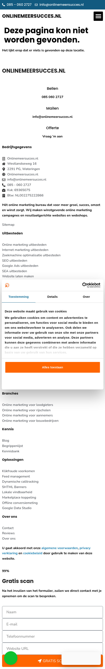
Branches (10, 393)
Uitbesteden (12, 233)
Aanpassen (52, 380)
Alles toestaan (52, 367)
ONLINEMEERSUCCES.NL (31, 16)
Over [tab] (86, 296)
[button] (98, 16)
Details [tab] (52, 296)
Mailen (52, 108)
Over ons (9, 516)
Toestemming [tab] (18, 296)
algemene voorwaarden (59, 548)
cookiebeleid (32, 553)
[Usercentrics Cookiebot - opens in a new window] (82, 285)
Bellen (52, 88)
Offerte (52, 127)
